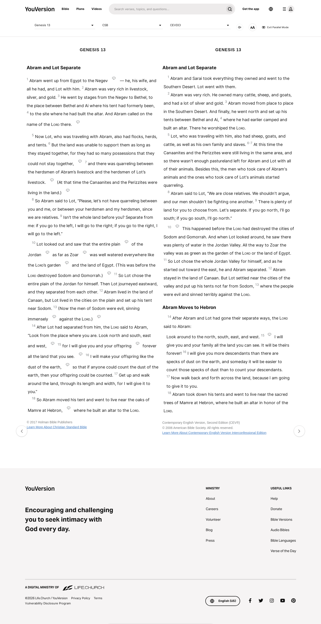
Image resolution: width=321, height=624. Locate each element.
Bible (65, 9)
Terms (98, 598)
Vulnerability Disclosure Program (48, 603)
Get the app (250, 9)
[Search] (166, 9)
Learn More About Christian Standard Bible (57, 427)
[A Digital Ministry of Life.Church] (160, 585)
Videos (96, 9)
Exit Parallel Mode (275, 27)
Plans (80, 9)
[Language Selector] (270, 9)
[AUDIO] (239, 27)
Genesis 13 (65, 25)
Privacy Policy (80, 598)
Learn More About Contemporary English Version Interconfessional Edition (214, 433)
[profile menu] (287, 9)
